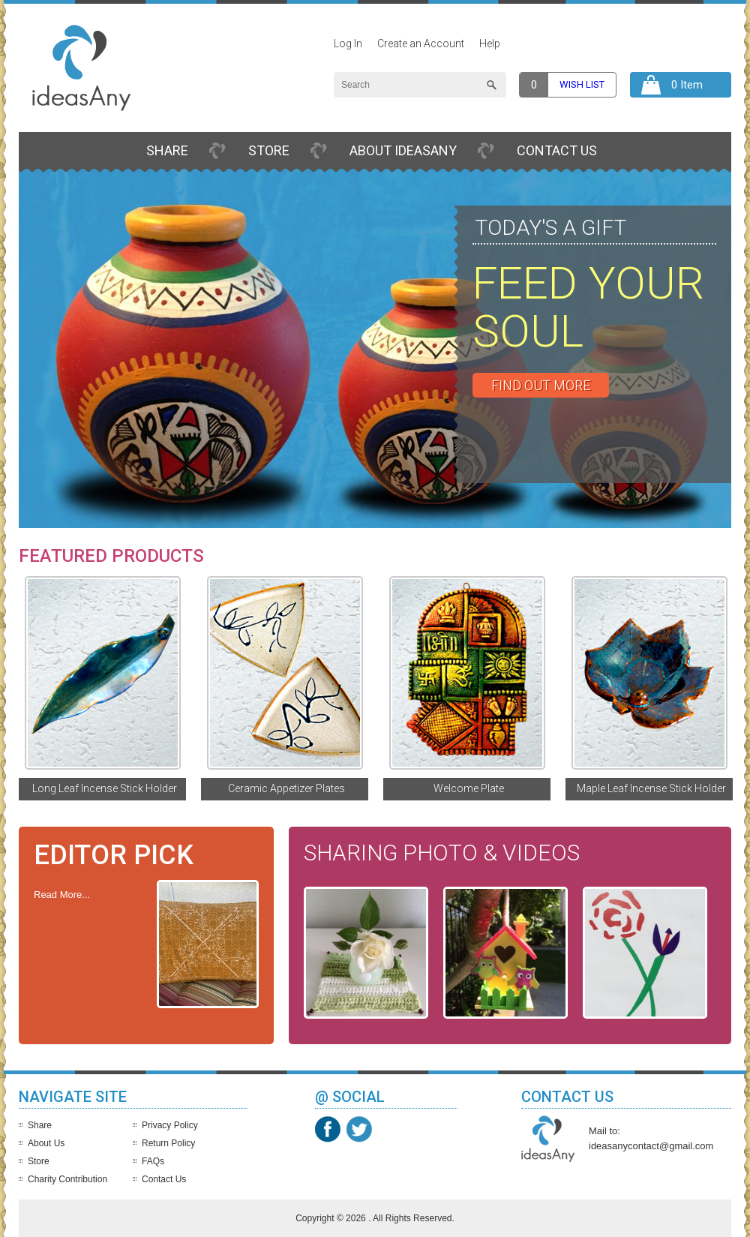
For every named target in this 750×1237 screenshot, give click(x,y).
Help (489, 44)
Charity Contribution (67, 1179)
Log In (348, 44)
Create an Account (420, 44)
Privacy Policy (170, 1125)
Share (167, 150)
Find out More (540, 385)
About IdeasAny (403, 150)
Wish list (582, 84)
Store (269, 150)
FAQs (153, 1161)
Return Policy (168, 1143)
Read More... (62, 894)
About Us (46, 1143)
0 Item (687, 85)
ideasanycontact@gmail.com (651, 1145)
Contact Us (557, 150)
